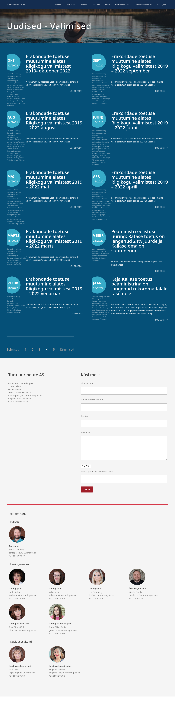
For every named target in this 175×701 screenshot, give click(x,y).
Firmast (83, 4)
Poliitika (9, 87)
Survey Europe (105, 99)
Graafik (15, 85)
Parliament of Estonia (14, 208)
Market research (12, 206)
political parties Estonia (15, 90)
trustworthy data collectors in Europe (15, 102)
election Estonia (12, 190)
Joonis (20, 85)
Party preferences (98, 206)
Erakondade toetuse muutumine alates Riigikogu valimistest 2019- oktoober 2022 (49, 63)
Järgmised (67, 354)
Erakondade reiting (13, 74)
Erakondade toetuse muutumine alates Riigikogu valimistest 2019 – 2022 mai (49, 179)
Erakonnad (10, 83)
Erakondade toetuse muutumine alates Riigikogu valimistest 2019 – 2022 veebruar (50, 286)
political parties (18, 87)
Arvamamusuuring (99, 249)
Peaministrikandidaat (99, 256)
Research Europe (13, 96)
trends (102, 317)
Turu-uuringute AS (16, 4)
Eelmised (13, 354)
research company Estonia (14, 93)
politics (100, 94)
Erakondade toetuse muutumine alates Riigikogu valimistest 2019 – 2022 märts (49, 238)
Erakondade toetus (13, 76)
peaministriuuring (98, 310)
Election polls (97, 299)
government (96, 303)
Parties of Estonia (98, 90)
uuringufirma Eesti (98, 162)
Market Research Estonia (101, 87)
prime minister (101, 314)
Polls (94, 314)
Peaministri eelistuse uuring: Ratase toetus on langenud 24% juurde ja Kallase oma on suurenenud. (139, 241)
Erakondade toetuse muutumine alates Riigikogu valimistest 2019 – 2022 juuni (135, 120)
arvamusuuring (97, 296)
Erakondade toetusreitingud (12, 79)
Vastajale (161, 4)
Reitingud (10, 92)
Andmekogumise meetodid (117, 4)
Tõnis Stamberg (97, 101)
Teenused (96, 4)
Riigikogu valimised (14, 99)
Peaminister (105, 253)
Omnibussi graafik (144, 4)
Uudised (71, 4)
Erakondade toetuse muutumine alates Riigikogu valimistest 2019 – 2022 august (49, 120)
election (107, 296)
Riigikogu (10, 155)
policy (100, 146)
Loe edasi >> (76, 90)
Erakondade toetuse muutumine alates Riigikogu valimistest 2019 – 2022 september (137, 63)
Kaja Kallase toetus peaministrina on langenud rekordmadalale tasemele (132, 288)
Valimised (10, 105)
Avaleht (58, 4)
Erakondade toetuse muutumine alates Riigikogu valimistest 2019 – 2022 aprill (135, 179)
